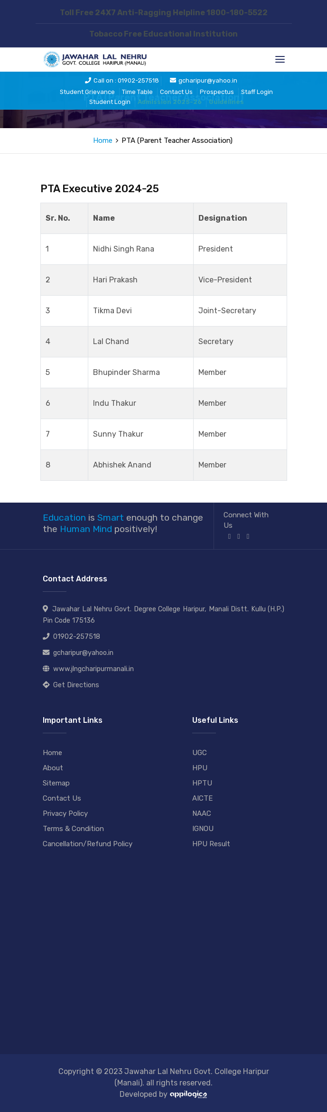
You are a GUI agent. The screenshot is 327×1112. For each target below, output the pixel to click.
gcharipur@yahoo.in (203, 80)
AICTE (202, 798)
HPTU (202, 783)
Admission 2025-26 (170, 101)
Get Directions (76, 685)
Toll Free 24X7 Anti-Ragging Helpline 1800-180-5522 (164, 12)
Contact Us (176, 91)
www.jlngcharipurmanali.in (93, 669)
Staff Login (257, 91)
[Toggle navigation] (280, 59)
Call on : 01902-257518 (122, 80)
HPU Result (211, 844)
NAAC (201, 813)
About (53, 768)
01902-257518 (76, 637)
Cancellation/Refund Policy (87, 844)
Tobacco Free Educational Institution (163, 33)
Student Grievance (87, 91)
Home (102, 140)
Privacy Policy (65, 813)
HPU (199, 768)
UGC (199, 752)
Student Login (110, 101)
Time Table (137, 91)
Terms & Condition (73, 828)
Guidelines (226, 101)
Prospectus (217, 91)
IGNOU (203, 828)
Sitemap (56, 783)
